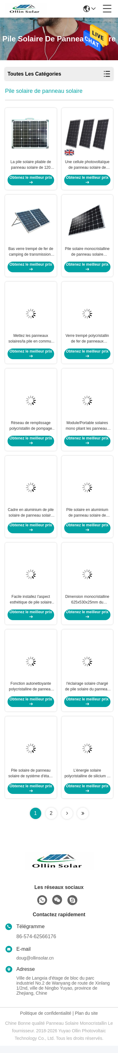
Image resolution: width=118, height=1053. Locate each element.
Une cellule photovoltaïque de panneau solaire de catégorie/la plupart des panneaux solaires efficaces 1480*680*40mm (87, 166)
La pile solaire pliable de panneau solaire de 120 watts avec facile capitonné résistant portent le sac (30, 166)
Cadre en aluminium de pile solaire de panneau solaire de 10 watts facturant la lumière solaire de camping (31, 517)
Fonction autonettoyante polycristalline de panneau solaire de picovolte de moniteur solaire (31, 693)
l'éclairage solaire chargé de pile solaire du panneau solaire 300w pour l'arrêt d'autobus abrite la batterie (87, 693)
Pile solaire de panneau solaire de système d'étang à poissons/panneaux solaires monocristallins (30, 780)
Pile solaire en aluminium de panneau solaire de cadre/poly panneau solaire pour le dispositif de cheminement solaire (87, 517)
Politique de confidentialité (45, 1020)
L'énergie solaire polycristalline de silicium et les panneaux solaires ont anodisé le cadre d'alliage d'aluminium (87, 780)
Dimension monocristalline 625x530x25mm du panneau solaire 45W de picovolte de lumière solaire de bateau (87, 605)
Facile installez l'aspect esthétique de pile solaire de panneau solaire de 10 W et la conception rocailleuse (30, 605)
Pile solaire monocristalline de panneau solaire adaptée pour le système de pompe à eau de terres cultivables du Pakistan (87, 253)
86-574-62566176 (36, 943)
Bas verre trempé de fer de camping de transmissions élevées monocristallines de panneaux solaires (31, 253)
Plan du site (86, 1020)
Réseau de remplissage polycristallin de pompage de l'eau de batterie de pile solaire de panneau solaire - (30, 429)
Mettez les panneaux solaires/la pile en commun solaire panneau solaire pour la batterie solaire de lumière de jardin (30, 341)
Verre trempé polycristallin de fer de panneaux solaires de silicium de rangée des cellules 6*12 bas (87, 341)
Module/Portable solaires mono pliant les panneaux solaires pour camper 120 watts (87, 429)
